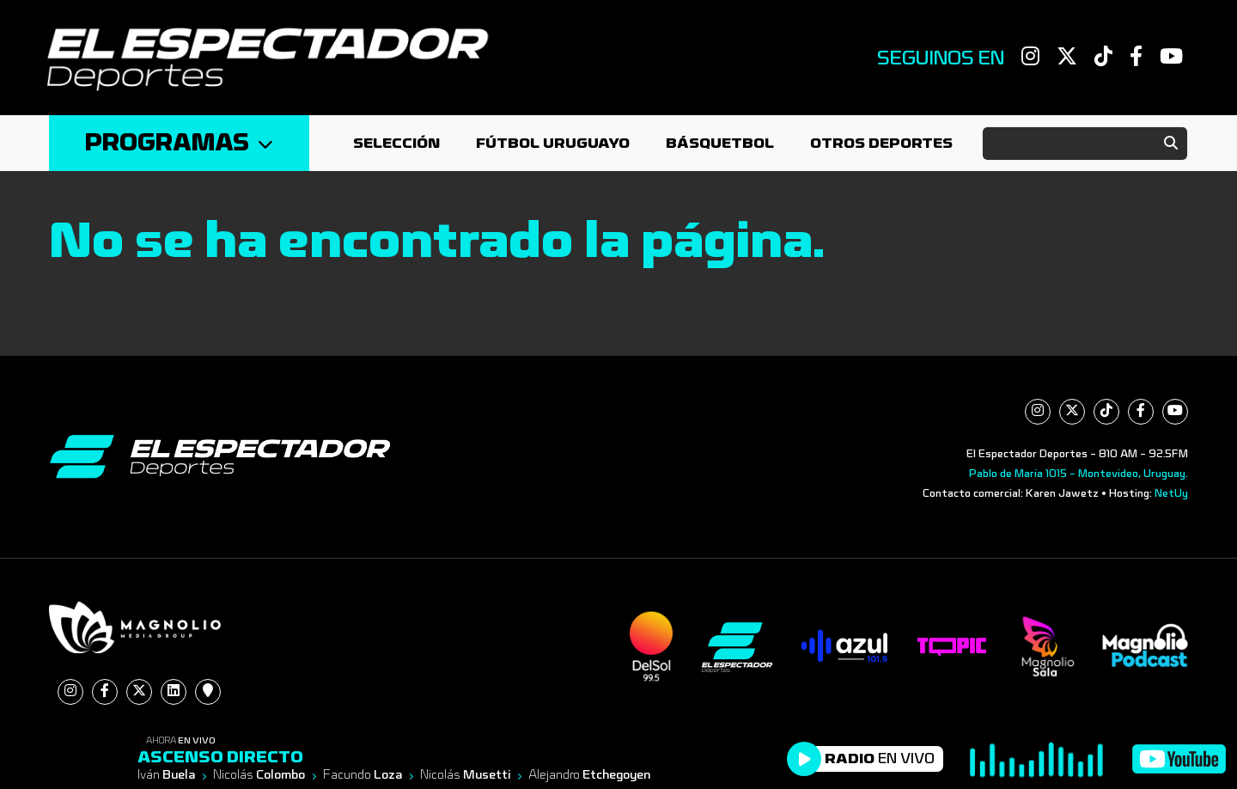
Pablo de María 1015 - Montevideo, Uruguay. (1078, 474)
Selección (396, 143)
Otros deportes (881, 143)
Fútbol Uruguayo (553, 143)
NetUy (1171, 493)
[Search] (1085, 143)
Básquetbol (720, 143)
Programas (179, 143)
